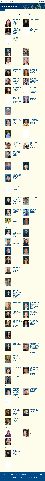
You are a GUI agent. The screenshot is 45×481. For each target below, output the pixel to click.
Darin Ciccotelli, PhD (34, 87)
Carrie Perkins (15, 311)
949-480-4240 (15, 90)
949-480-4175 (15, 222)
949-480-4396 (15, 297)
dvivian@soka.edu (32, 411)
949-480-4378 (15, 360)
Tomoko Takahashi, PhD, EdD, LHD (16, 389)
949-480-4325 (15, 73)
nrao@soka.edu (15, 345)
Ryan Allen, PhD (16, 28)
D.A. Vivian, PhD (33, 409)
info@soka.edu (24, 474)
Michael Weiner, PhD (34, 429)
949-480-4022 (15, 271)
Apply (9, 1)
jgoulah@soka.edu (15, 154)
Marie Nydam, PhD (16, 278)
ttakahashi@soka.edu (15, 394)
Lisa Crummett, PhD (34, 96)
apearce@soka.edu (15, 304)
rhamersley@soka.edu (15, 168)
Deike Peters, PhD (16, 320)
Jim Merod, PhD (16, 247)
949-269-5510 (15, 212)
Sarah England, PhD (16, 119)
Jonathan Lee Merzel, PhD (34, 248)
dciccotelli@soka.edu (33, 91)
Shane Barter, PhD (16, 49)
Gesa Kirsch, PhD (33, 197)
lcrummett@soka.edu (33, 98)
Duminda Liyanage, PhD (17, 218)
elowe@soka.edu (32, 222)
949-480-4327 (15, 102)
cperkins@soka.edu (15, 314)
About (2, 10)
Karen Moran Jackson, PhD (34, 257)
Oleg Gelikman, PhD (16, 142)
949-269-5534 (15, 190)
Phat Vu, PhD (15, 418)
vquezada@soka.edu (15, 335)
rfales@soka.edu (15, 133)
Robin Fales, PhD (16, 130)
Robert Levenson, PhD (17, 209)
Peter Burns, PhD (16, 57)
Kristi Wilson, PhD (16, 438)
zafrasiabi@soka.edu (15, 23)
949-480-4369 (33, 99)
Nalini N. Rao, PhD (16, 343)
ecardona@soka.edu (33, 81)
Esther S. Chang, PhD (17, 87)
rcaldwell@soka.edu (15, 72)
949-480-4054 (33, 374)
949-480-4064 (33, 201)
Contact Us (8, 477)
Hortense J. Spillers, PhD (16, 377)
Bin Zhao (14, 461)
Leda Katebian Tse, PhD (17, 397)
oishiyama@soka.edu (15, 177)
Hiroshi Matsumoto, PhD (16, 239)
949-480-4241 (15, 146)
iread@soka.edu (32, 352)
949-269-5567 (15, 454)
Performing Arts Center (13, 477)
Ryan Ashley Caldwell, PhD (17, 70)
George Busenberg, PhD (34, 58)
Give (13, 1)
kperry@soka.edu (32, 313)
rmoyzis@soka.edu (15, 270)
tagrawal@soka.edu (33, 21)
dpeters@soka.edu (15, 325)
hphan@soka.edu (32, 323)
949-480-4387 (33, 223)
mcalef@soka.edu (32, 71)
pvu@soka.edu (15, 420)
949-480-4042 (15, 305)
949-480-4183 (15, 244)
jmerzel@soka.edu (32, 253)
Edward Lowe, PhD (33, 218)
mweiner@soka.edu (33, 434)
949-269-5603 (33, 82)
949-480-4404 (33, 212)
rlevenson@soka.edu (15, 211)
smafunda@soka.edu (33, 233)
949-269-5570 (15, 33)
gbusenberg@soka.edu (33, 62)
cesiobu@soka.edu (32, 122)
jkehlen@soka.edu (15, 202)
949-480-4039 (15, 421)
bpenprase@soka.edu (33, 307)
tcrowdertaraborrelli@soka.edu (17, 101)
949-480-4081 (15, 401)
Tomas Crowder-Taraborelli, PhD (16, 97)
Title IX (24, 477)
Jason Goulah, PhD (16, 151)
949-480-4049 (15, 236)
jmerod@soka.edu (15, 250)
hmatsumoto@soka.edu (16, 243)
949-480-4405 (15, 24)
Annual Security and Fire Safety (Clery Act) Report (31, 477)
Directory (5, 477)
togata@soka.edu (15, 296)
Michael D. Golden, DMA (34, 143)
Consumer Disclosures (19, 477)
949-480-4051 (15, 123)
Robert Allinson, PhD (17, 37)
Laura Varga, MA (16, 409)
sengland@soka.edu (15, 122)
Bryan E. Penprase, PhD (34, 302)
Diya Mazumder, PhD (34, 239)
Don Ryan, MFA (15, 355)
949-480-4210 (15, 203)
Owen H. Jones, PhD (16, 186)
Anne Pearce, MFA (16, 302)
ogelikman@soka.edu (15, 145)
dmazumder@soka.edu (33, 242)
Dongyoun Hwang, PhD (34, 163)
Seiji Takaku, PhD (33, 388)
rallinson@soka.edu (15, 39)
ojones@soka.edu (15, 189)
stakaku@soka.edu (32, 390)
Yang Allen (32, 28)
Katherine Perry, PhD (34, 311)
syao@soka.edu (15, 453)
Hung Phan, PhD (33, 320)
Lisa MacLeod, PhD (16, 229)
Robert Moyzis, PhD (16, 267)
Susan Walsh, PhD (16, 429)
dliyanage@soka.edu (15, 221)
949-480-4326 (15, 442)
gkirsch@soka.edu (32, 200)
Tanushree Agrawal (34, 19)
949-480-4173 (33, 264)
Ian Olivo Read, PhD (34, 343)
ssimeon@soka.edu (15, 373)
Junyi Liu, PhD (33, 209)
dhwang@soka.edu (32, 165)
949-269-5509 (15, 155)
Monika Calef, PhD (33, 69)
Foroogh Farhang (33, 130)
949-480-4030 (15, 40)
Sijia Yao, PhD (15, 450)
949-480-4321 (33, 92)
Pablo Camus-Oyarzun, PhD (17, 79)
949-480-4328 (15, 178)
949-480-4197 (15, 83)
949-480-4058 (33, 391)
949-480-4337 (33, 435)
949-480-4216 (15, 110)
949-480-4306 (15, 414)
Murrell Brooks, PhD (34, 49)
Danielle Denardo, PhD (17, 107)
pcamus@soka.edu (15, 82)
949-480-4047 (15, 395)
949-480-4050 (33, 314)
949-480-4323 (33, 72)
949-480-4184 (33, 308)
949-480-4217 (33, 353)
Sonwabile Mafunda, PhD (34, 230)
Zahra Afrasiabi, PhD (16, 19)
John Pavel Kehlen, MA (17, 197)
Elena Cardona (33, 78)
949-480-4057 (33, 243)
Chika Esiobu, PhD (33, 119)
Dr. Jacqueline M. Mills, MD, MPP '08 (17, 257)
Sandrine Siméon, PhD (17, 367)
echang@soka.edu (15, 89)
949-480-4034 (15, 346)
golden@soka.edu (32, 146)
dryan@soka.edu (15, 359)
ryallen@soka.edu (15, 32)
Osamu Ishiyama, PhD (17, 174)
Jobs (2, 477)
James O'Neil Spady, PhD (34, 368)
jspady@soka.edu (32, 373)
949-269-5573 (33, 324)
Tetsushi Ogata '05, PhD (16, 291)
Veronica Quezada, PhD (17, 332)
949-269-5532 (33, 123)
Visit (11, 1)
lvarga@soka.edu (15, 413)
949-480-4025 (33, 147)
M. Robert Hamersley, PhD (17, 163)
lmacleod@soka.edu (15, 235)
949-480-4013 (15, 326)
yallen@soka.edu (32, 31)
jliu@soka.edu (32, 211)
